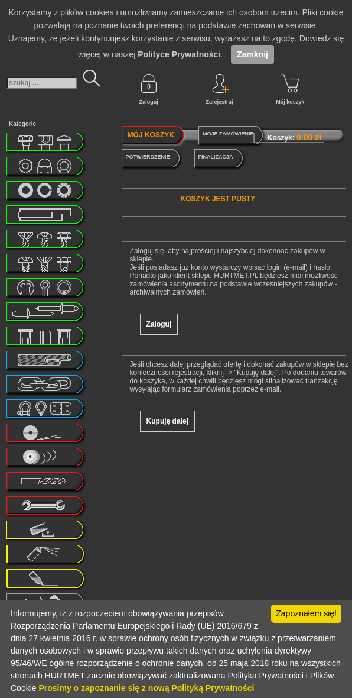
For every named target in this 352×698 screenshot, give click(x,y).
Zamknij (252, 54)
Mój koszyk (290, 89)
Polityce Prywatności (179, 54)
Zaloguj (148, 89)
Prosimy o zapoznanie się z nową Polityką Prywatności (146, 688)
